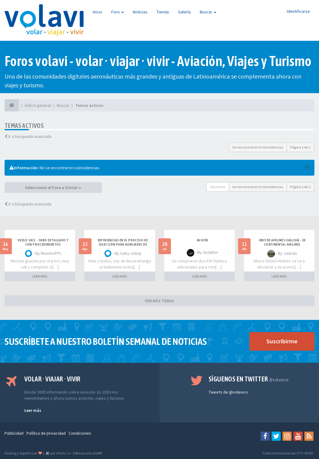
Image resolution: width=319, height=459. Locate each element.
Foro (117, 12)
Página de (300, 147)
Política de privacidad (46, 433)
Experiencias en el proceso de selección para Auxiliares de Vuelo (123, 244)
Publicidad (14, 433)
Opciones (218, 186)
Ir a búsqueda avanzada (30, 136)
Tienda (163, 12)
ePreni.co (62, 453)
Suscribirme (281, 341)
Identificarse (298, 11)
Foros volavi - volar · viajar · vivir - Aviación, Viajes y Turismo (158, 61)
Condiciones (80, 433)
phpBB (97, 453)
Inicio (97, 12)
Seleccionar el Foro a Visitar (53, 187)
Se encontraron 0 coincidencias (257, 147)
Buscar (208, 12)
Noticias (140, 12)
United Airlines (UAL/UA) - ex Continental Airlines (282, 242)
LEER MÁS (39, 276)
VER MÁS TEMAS (159, 300)
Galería (184, 12)
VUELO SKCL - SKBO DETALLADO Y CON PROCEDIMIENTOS (43, 242)
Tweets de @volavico (228, 392)
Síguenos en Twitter (249, 379)
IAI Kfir (202, 240)
